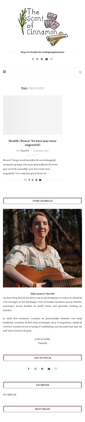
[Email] (46, 59)
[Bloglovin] (51, 59)
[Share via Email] (40, 180)
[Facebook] (33, 59)
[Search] (80, 72)
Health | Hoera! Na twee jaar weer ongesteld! (33, 143)
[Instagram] (37, 59)
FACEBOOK (9, 395)
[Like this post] (25, 180)
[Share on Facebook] (29, 180)
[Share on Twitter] (32, 180)
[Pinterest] (42, 59)
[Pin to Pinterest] (36, 180)
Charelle (24, 150)
